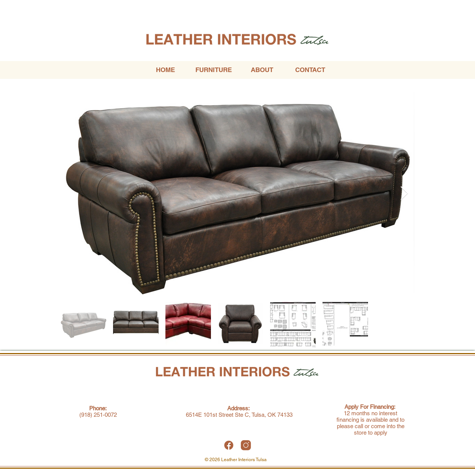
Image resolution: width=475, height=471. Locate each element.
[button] (213, 70)
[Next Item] (404, 193)
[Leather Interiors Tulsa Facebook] (228, 445)
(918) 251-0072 (98, 414)
